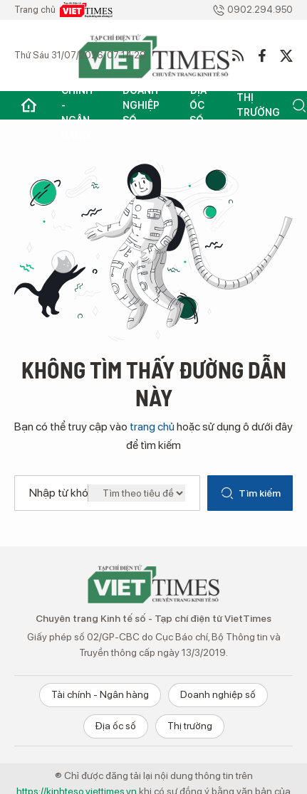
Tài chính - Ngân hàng (77, 105)
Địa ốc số (198, 105)
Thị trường (258, 105)
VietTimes (86, 10)
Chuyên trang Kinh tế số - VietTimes (154, 583)
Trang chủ (28, 105)
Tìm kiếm (250, 493)
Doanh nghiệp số (141, 105)
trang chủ (152, 426)
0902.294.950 (252, 10)
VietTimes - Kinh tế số (153, 55)
